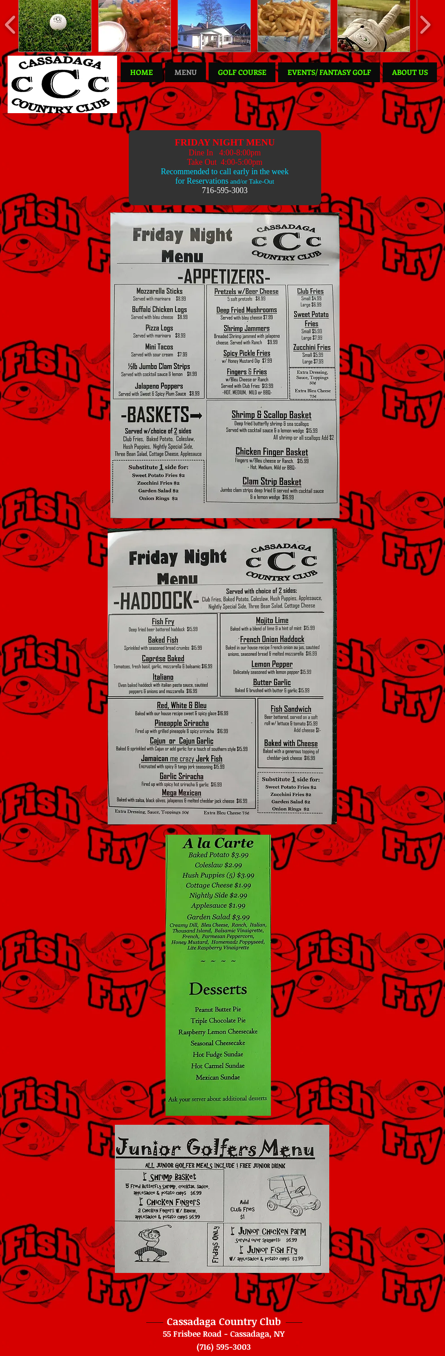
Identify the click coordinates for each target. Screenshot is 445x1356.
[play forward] (425, 24)
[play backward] (10, 24)
